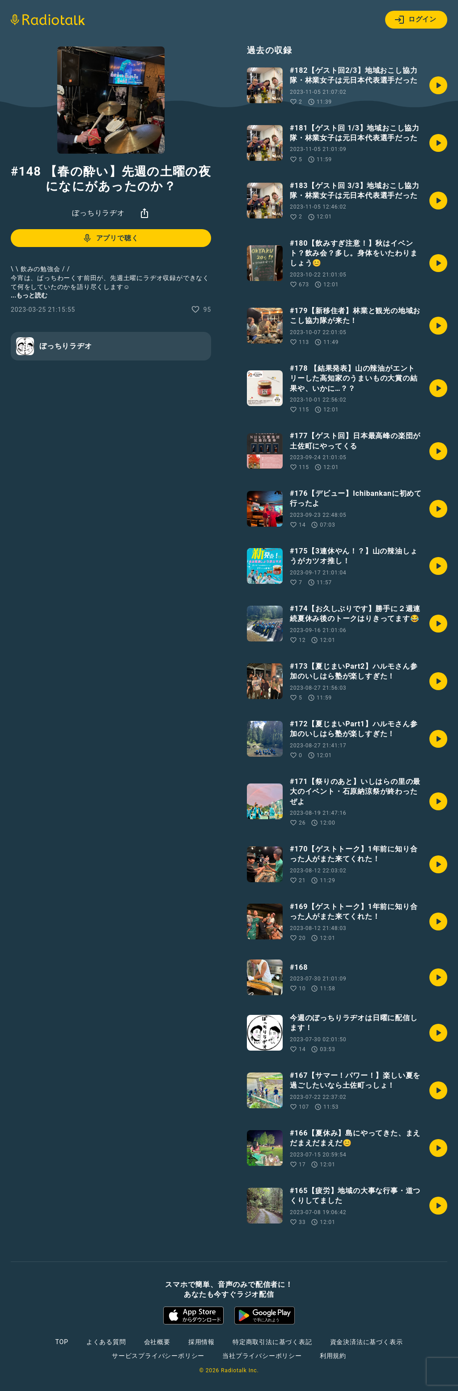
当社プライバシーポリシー (262, 1355)
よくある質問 (106, 1341)
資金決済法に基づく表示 (366, 1341)
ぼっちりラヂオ (98, 213)
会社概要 (157, 1341)
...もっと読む (29, 295)
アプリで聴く (110, 238)
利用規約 (333, 1355)
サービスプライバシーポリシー (158, 1355)
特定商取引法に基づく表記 (272, 1341)
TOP (61, 1341)
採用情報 (201, 1341)
